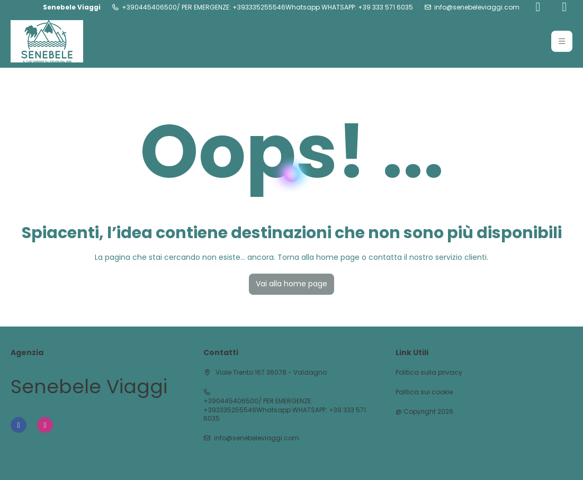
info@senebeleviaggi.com (476, 7)
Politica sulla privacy (429, 372)
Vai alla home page (291, 283)
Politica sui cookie (424, 392)
